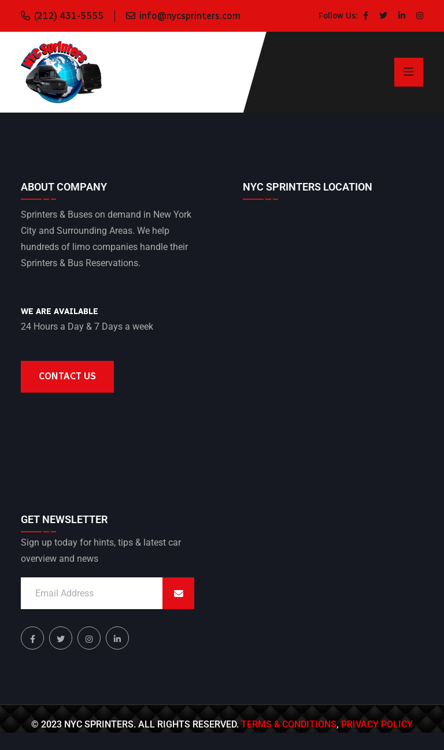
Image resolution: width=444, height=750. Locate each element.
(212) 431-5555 (68, 15)
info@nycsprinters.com (189, 15)
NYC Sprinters (99, 724)
